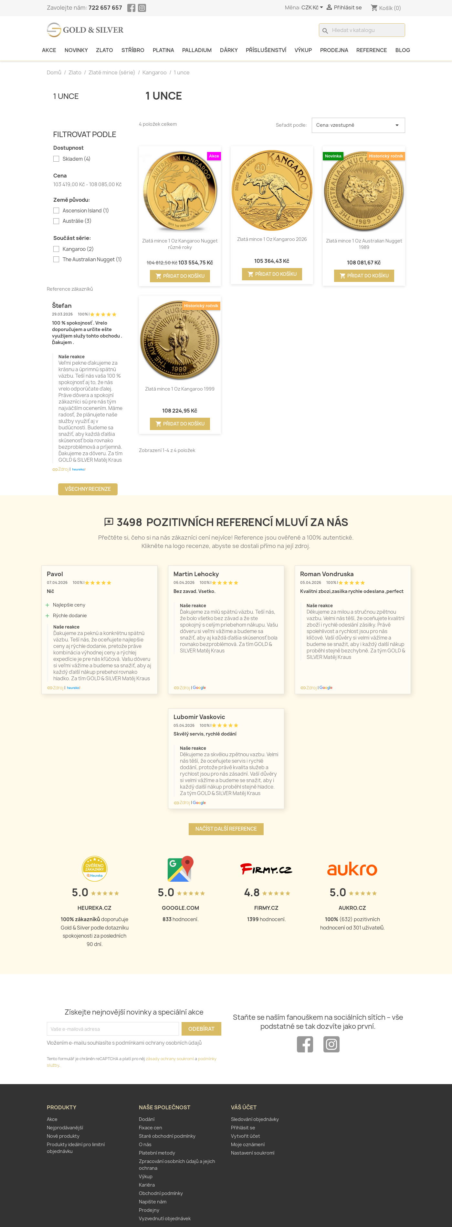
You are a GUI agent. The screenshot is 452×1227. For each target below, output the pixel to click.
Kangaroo (78, 249)
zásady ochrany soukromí (170, 1058)
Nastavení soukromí (252, 1153)
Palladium (197, 50)
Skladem (77, 159)
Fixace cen (150, 1128)
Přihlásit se (243, 1128)
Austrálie (77, 221)
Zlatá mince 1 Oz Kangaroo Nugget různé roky (180, 244)
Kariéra (147, 1185)
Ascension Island (86, 211)
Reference (371, 50)
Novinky (76, 50)
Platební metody (157, 1153)
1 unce (66, 96)
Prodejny (149, 1210)
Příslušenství (266, 50)
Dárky (229, 50)
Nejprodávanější (65, 1128)
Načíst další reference (226, 828)
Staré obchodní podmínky (167, 1136)
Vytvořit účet (245, 1136)
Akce (49, 50)
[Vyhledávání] (362, 30)
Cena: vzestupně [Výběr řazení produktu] (358, 125)
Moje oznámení (248, 1144)
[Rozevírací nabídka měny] (313, 8)
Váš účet (244, 1107)
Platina (163, 50)
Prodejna (334, 50)
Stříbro (132, 50)
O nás (145, 1144)
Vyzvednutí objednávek (165, 1218)
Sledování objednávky (255, 1119)
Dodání (146, 1119)
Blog (402, 50)
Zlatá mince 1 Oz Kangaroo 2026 (272, 239)
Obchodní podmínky (161, 1193)
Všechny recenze (88, 489)
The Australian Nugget (92, 259)
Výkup (303, 50)
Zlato (104, 50)
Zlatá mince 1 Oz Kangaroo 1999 (180, 389)
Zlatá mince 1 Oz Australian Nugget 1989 (364, 244)
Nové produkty (63, 1136)
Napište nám (152, 1202)
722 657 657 (105, 8)
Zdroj (60, 469)
